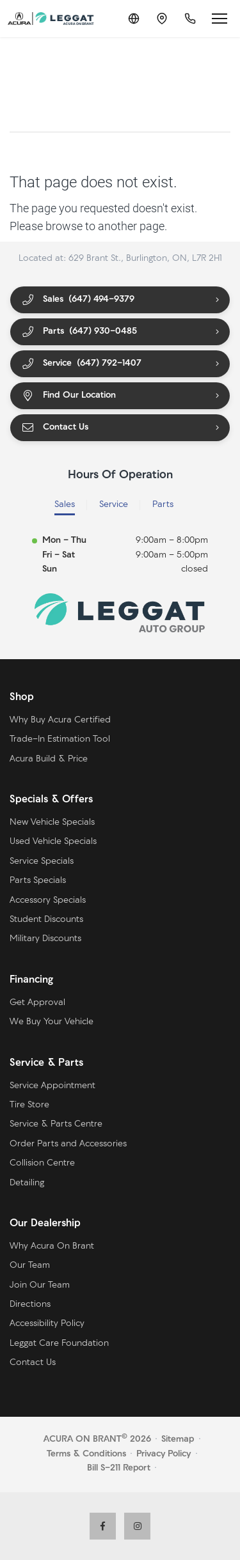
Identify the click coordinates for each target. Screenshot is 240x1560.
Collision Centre (42, 1163)
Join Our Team (40, 1285)
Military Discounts (45, 939)
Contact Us (54, 428)
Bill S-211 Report (118, 1468)
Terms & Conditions (86, 1454)
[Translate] (133, 18)
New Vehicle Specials (52, 822)
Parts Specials (38, 880)
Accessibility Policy (47, 1324)
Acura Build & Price (49, 759)
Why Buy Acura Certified (60, 720)
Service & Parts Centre (56, 1124)
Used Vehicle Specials (53, 841)
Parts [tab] (162, 505)
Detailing (27, 1183)
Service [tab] (113, 505)
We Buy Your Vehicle (51, 1022)
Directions (30, 1304)
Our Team (30, 1265)
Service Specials (42, 861)
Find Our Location (68, 396)
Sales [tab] (64, 505)
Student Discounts (46, 919)
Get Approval (37, 1003)
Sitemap (177, 1439)
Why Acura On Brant (52, 1246)
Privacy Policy (163, 1454)
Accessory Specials (48, 900)
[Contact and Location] (161, 18)
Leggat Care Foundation (59, 1343)
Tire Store (29, 1105)
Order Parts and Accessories (68, 1144)
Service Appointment (52, 1086)
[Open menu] (219, 18)
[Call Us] (190, 18)
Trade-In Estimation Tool (60, 739)
